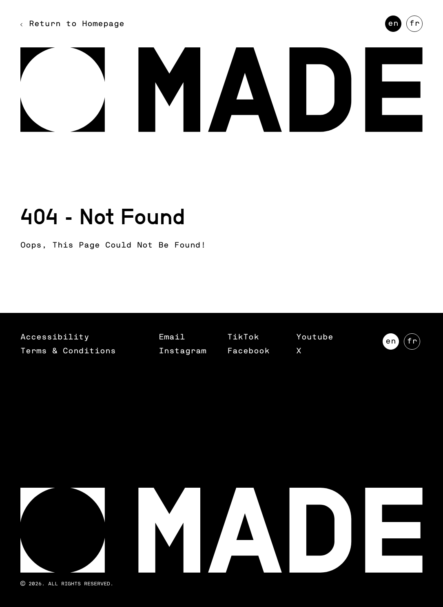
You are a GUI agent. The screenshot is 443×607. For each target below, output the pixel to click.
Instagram (182, 351)
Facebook (248, 351)
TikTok (243, 337)
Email (172, 337)
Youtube (314, 337)
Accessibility (54, 337)
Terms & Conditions (68, 351)
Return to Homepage (76, 24)
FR (416, 26)
